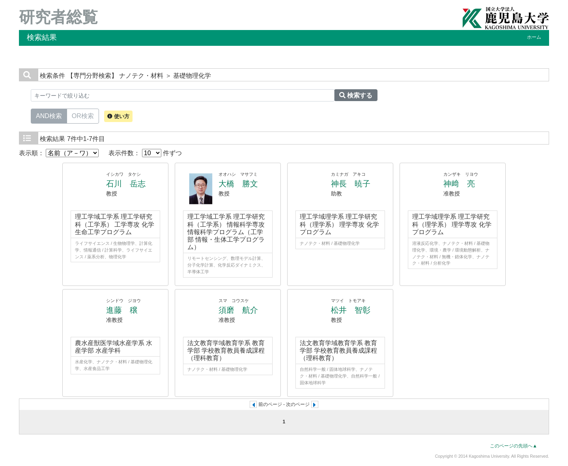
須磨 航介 (238, 310)
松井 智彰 (350, 310)
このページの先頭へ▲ (513, 446)
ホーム (534, 37)
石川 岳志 (126, 183)
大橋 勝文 (238, 183)
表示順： (59, 153)
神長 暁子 (350, 183)
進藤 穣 (122, 310)
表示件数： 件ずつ (145, 153)
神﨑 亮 (459, 183)
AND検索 (49, 115)
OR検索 (83, 115)
